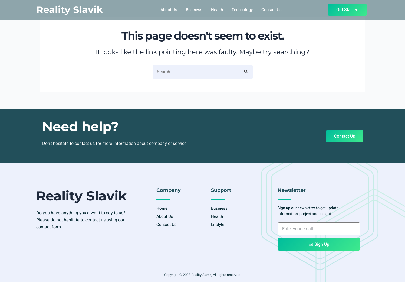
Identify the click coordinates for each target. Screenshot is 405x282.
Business (194, 10)
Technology (242, 10)
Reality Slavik (69, 9)
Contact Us (271, 10)
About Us (168, 10)
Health (217, 10)
